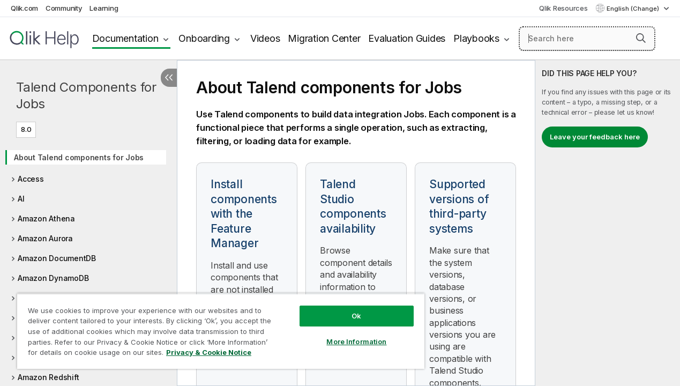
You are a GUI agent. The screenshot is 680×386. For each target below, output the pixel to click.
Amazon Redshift (48, 377)
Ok (345, 307)
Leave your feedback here (595, 136)
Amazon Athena (46, 218)
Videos (265, 38)
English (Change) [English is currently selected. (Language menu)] (634, 8)
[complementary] (607, 223)
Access (31, 178)
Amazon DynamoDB (53, 278)
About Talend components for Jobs (79, 157)
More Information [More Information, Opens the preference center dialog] (346, 333)
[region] (214, 327)
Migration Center (324, 38)
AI (21, 198)
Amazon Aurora (45, 238)
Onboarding (204, 38)
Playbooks (476, 38)
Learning (103, 8)
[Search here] (587, 38)
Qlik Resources (563, 8)
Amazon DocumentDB (57, 258)
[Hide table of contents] (169, 78)
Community (64, 8)
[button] (641, 38)
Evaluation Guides (406, 38)
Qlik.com (24, 8)
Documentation (125, 38)
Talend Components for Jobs (86, 95)
